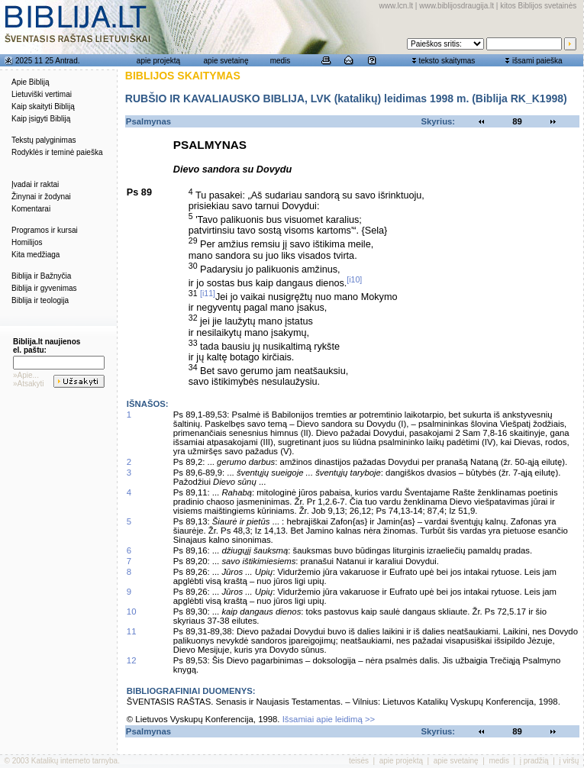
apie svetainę (226, 60)
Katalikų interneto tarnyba (74, 761)
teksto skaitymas (446, 60)
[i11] (207, 293)
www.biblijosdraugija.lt (456, 6)
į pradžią (534, 761)
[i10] (354, 279)
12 (132, 660)
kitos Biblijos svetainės (538, 6)
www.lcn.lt (396, 6)
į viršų (569, 761)
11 (132, 631)
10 (132, 611)
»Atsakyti (28, 383)
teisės (359, 761)
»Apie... (26, 375)
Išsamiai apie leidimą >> (329, 719)
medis (280, 60)
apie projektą (158, 60)
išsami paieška (537, 60)
